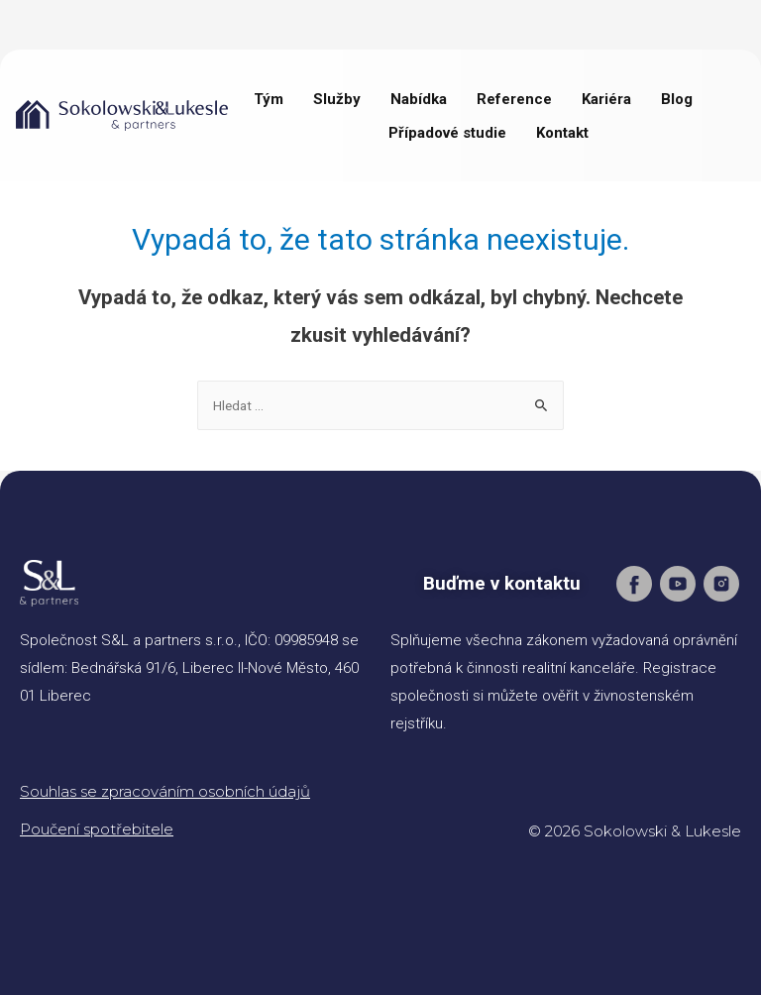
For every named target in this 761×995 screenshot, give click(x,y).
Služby (337, 99)
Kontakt (562, 133)
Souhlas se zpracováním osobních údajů (165, 791)
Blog (677, 99)
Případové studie (447, 133)
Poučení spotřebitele (96, 829)
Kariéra (606, 99)
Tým (268, 99)
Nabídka (418, 99)
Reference (514, 99)
